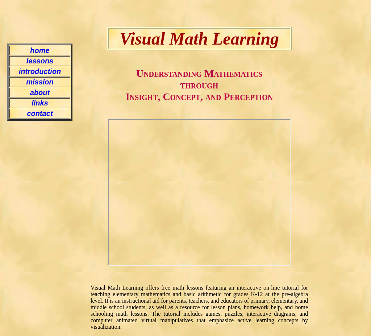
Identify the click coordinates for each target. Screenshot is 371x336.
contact (40, 113)
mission (40, 82)
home (39, 50)
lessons (39, 61)
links (40, 103)
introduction (40, 71)
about (40, 92)
